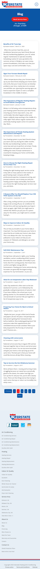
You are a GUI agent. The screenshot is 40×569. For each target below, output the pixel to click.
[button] (20, 19)
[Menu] (36, 4)
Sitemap (35, 567)
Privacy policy (9, 567)
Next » (20, 395)
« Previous (8, 391)
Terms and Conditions (23, 567)
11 (33, 391)
